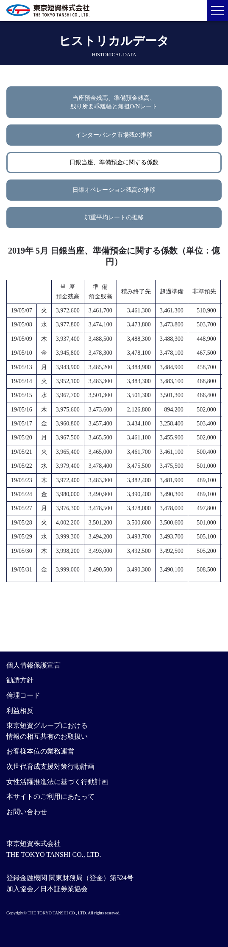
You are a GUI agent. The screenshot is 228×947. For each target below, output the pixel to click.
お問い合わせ (26, 811)
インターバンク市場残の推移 (114, 135)
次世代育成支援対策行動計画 (50, 766)
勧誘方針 (19, 680)
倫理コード (23, 695)
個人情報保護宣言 (33, 665)
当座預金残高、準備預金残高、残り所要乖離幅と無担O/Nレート (114, 102)
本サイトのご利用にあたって (50, 796)
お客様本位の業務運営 (40, 751)
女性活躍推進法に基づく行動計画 (57, 781)
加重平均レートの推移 (114, 217)
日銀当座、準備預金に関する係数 (114, 162)
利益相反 (19, 710)
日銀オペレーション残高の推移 (114, 190)
